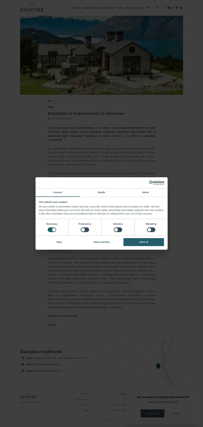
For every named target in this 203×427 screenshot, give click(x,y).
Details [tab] (101, 192)
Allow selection (101, 242)
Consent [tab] (57, 192)
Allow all (143, 242)
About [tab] (145, 192)
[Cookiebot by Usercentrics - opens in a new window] (151, 183)
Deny (59, 242)
